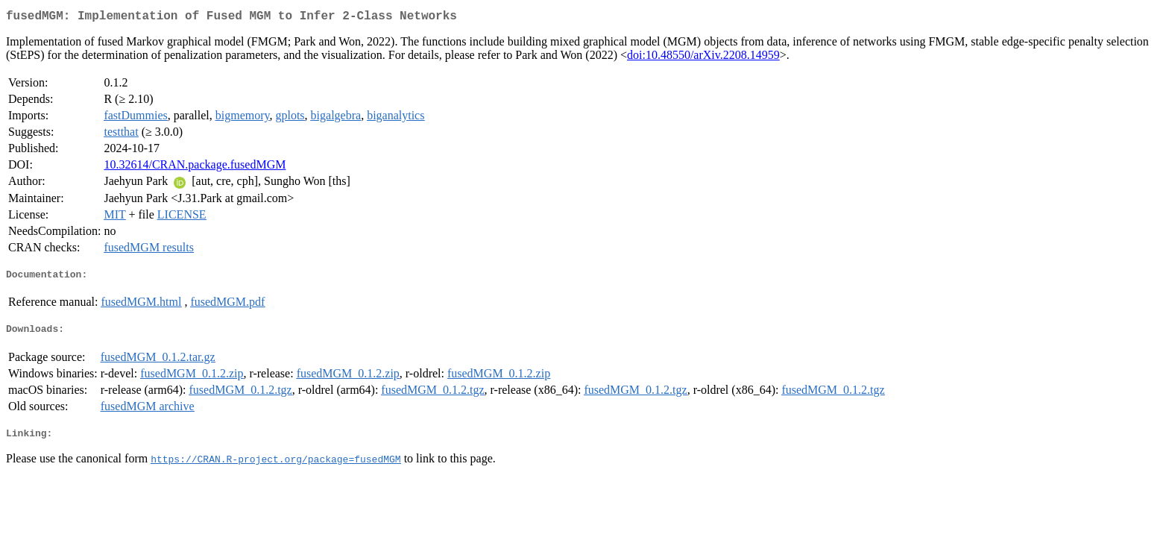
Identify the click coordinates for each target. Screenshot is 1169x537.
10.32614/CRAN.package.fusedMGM (195, 167)
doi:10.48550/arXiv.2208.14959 (703, 57)
